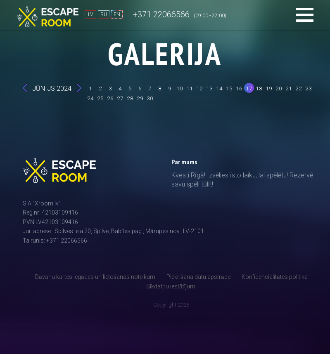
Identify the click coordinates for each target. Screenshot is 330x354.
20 (278, 88)
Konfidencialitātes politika (275, 277)
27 (120, 98)
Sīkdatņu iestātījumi (171, 286)
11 (189, 88)
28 (130, 98)
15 (229, 88)
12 (199, 88)
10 (179, 88)
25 (100, 98)
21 (288, 88)
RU (103, 14)
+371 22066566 (161, 14)
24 (90, 98)
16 (239, 88)
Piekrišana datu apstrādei (199, 277)
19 (269, 88)
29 (140, 98)
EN (117, 14)
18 (259, 88)
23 (308, 88)
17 (249, 88)
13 (209, 88)
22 (298, 88)
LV (90, 14)
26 (110, 98)
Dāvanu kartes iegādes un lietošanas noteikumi (96, 277)
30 (150, 98)
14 (219, 88)
